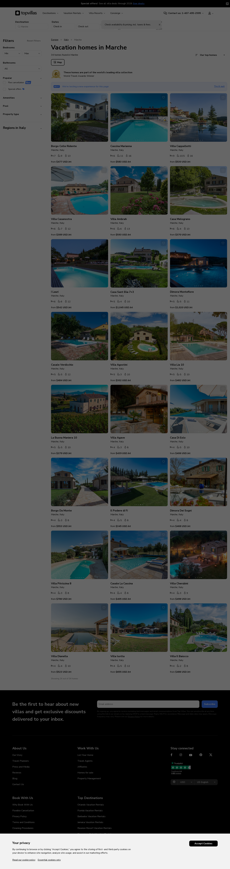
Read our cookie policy (23, 860)
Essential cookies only (49, 860)
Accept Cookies (203, 843)
